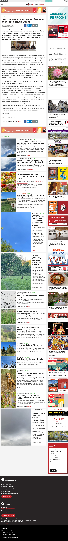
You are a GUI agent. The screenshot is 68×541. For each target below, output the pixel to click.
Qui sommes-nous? (7, 484)
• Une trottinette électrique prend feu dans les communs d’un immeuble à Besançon (57, 50)
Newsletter (6, 496)
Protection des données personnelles (11, 488)
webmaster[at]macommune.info (8, 522)
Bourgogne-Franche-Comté (24, 139)
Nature (4, 16)
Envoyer (53, 470)
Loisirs (24, 193)
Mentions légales (6, 491)
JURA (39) (19, 325)
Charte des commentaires (8, 486)
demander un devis (8, 515)
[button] (64, 1)
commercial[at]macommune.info (8, 512)
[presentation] (49, 328)
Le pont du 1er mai (55, 455)
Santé (37, 309)
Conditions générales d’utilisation (10, 493)
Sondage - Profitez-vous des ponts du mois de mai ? (57, 450)
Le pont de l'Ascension (56, 459)
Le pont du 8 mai (54, 457)
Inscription (54, 223)
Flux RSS (5, 489)
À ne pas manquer (58, 320)
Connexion (62, 223)
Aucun (52, 461)
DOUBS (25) (19, 193)
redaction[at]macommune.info (8, 508)
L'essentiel (58, 40)
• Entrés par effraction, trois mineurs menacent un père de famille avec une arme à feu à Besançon (58, 45)
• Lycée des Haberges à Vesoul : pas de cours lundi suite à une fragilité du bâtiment (58, 59)
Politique (29, 173)
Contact (4, 483)
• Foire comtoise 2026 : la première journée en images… (56, 63)
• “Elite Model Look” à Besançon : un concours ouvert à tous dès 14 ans (58, 54)
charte (3, 117)
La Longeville (20, 343)
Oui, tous (53, 453)
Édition (37, 4)
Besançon (19, 173)
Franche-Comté (36, 213)
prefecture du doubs (11, 117)
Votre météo (58, 409)
